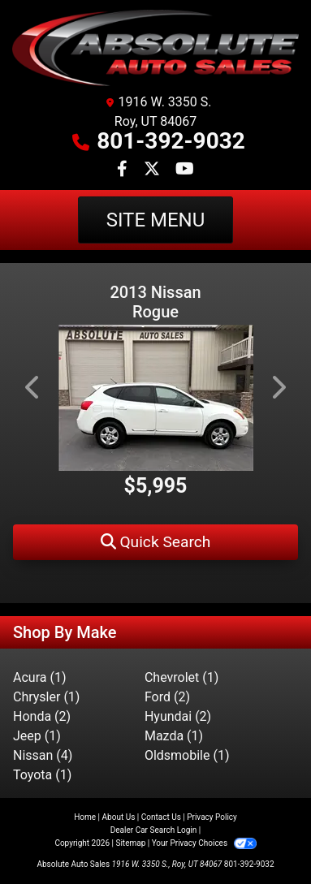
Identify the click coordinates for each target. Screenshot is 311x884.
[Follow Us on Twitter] (153, 170)
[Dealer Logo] (155, 48)
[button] (155, 542)
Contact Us (161, 817)
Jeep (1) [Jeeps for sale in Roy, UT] (37, 736)
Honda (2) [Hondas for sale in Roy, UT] (42, 716)
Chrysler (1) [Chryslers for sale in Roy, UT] (46, 697)
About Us (119, 817)
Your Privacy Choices (204, 843)
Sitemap (130, 843)
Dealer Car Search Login (153, 830)
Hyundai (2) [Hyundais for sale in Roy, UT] (178, 716)
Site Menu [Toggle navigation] (155, 220)
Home (85, 817)
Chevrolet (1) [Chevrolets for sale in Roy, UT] (181, 677)
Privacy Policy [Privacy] (212, 817)
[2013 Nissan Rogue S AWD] (155, 398)
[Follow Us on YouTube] (185, 170)
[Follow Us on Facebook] (123, 170)
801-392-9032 (171, 140)
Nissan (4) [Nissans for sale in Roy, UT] (42, 755)
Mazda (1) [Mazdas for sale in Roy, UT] (174, 736)
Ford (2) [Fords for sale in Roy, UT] (167, 697)
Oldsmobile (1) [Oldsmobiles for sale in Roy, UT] (187, 755)
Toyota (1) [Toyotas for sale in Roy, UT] (42, 775)
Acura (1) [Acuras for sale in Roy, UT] (39, 677)
